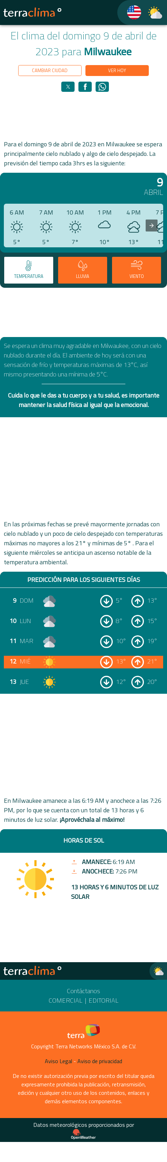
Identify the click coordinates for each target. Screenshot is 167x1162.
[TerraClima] (129, 12)
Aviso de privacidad (99, 1061)
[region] (84, 115)
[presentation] (152, 225)
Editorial (103, 1000)
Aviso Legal (58, 1061)
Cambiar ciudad (50, 70)
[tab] (28, 270)
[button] (68, 87)
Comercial (65, 1000)
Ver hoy (117, 70)
